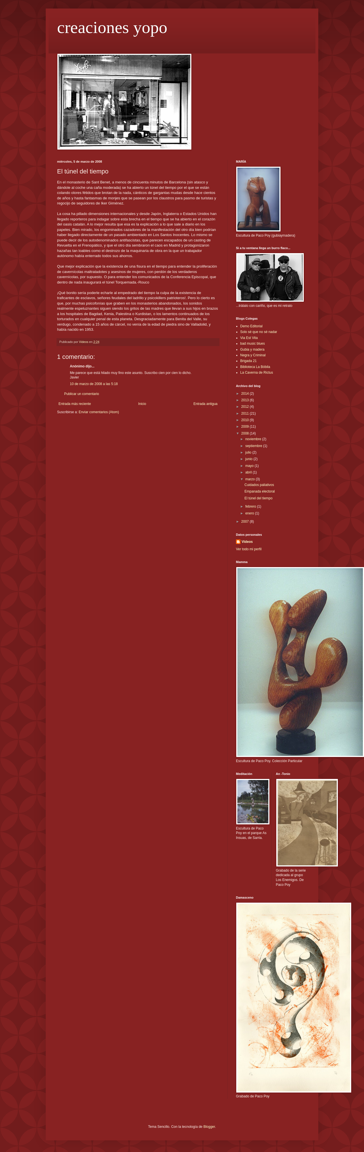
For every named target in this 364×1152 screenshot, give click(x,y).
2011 (245, 413)
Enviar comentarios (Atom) (99, 412)
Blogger (209, 1127)
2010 (245, 420)
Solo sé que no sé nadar (258, 332)
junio (249, 459)
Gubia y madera (252, 349)
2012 (245, 407)
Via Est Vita (249, 338)
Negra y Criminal (252, 355)
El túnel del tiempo (258, 498)
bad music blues (252, 344)
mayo (250, 466)
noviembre (253, 439)
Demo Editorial (251, 326)
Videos (247, 542)
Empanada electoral (259, 491)
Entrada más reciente (74, 404)
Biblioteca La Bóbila (255, 367)
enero (250, 513)
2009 (245, 427)
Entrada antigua (205, 404)
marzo (250, 479)
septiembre (254, 446)
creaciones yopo (112, 27)
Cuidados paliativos (259, 485)
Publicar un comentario (81, 394)
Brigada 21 (248, 361)
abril (249, 472)
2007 (245, 522)
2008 (245, 433)
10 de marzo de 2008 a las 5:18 (94, 384)
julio (248, 452)
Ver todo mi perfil (249, 549)
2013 (245, 400)
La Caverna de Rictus (256, 373)
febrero (251, 506)
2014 (245, 394)
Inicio (142, 404)
